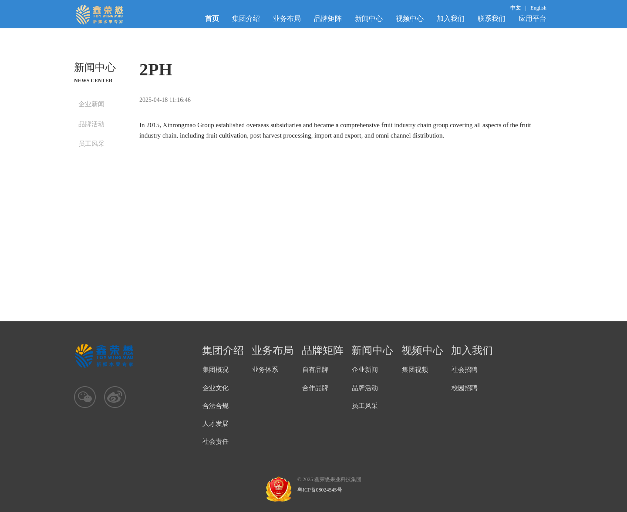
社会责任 (215, 441)
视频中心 (410, 18)
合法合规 (215, 405)
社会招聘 (465, 369)
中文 (515, 8)
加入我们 (451, 18)
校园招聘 (465, 387)
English (538, 8)
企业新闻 (91, 104)
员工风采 (91, 143)
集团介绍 (246, 18)
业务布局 (287, 18)
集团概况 (215, 369)
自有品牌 (315, 369)
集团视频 (415, 369)
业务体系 (265, 369)
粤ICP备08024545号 (319, 490)
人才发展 (215, 423)
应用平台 (532, 18)
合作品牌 (315, 387)
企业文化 (215, 387)
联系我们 (492, 18)
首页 (212, 18)
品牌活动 (91, 124)
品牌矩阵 (328, 18)
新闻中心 (369, 18)
